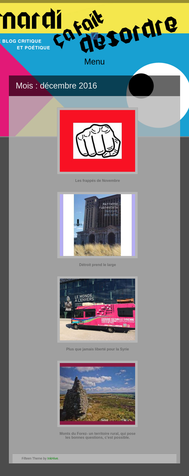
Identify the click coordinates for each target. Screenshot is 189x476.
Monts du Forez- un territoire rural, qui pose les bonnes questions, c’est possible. (97, 436)
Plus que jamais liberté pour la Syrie (97, 349)
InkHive (52, 458)
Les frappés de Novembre (97, 181)
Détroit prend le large (97, 265)
